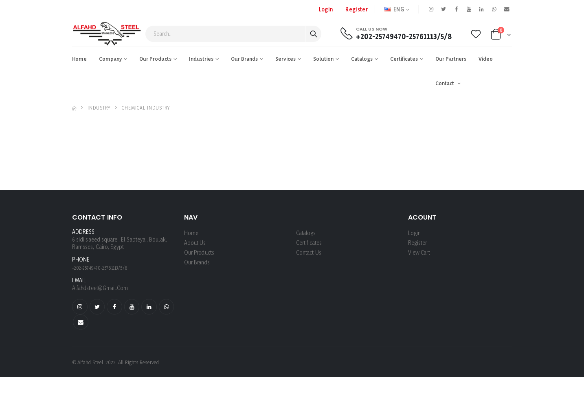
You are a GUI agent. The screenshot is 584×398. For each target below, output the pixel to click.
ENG (393, 9)
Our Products (155, 58)
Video (486, 58)
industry (99, 108)
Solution (323, 58)
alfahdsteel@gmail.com (101, 287)
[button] (501, 36)
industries (201, 58)
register (356, 9)
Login (325, 9)
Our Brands (244, 58)
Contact (445, 83)
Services (285, 58)
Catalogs (362, 58)
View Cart (419, 252)
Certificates (404, 58)
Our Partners (450, 58)
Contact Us (309, 252)
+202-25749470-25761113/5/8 (404, 36)
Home (79, 58)
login (414, 232)
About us (195, 242)
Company (110, 58)
